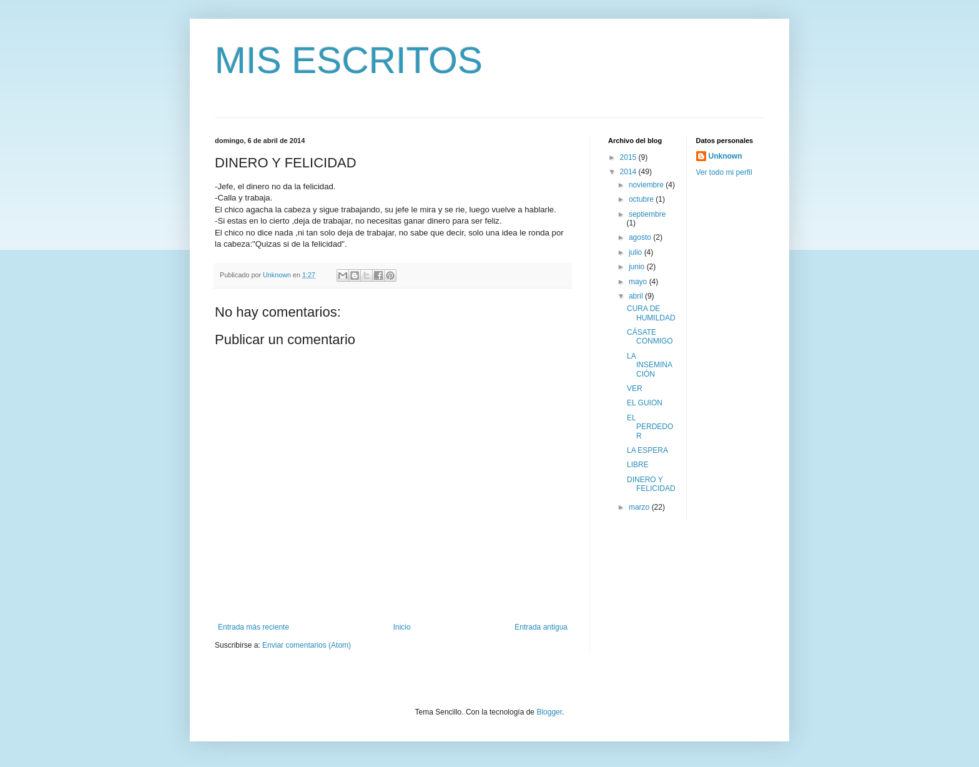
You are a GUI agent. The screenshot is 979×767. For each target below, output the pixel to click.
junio (638, 266)
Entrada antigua (541, 627)
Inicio (402, 627)
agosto (641, 237)
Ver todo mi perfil (724, 172)
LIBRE (638, 464)
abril (637, 296)
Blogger (549, 712)
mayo (639, 281)
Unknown (725, 156)
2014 (629, 171)
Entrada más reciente (253, 627)
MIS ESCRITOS (349, 60)
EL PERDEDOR (650, 426)
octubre (642, 199)
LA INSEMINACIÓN (649, 365)
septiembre (647, 214)
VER (634, 388)
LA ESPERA (647, 450)
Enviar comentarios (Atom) (306, 645)
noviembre (647, 185)
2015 (629, 157)
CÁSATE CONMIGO (650, 336)
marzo (640, 507)
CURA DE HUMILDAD (651, 313)
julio (636, 252)
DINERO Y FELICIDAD (651, 484)
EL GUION (644, 402)
